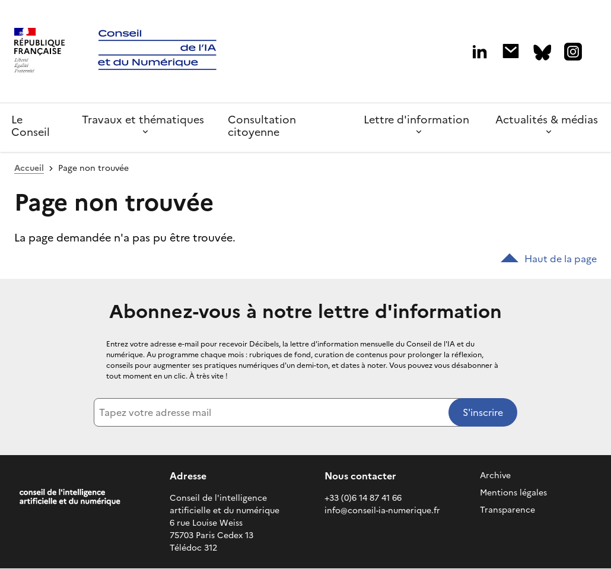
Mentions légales (513, 493)
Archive (495, 475)
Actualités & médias (546, 120)
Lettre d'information (416, 120)
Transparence (507, 510)
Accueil (29, 168)
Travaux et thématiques (143, 120)
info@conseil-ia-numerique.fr (382, 510)
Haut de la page (549, 259)
